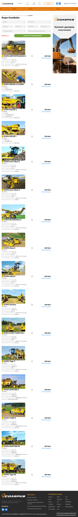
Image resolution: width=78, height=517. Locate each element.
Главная (4, 15)
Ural (58, 509)
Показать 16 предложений (32, 35)
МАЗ (58, 497)
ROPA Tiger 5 (9, 361)
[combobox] (14, 22)
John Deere (51, 509)
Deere (50, 502)
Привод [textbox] (18, 26)
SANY (58, 506)
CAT (58, 502)
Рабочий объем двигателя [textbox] (36, 31)
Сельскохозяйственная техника (15, 15)
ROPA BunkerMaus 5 (12, 220)
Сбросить (4, 35)
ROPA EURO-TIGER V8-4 (14, 333)
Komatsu (59, 499)
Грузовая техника (22, 9)
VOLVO (59, 504)
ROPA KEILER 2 (10, 110)
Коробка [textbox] (31, 26)
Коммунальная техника (34, 508)
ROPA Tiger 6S (10, 475)
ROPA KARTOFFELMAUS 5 (15, 56)
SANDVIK (68, 504)
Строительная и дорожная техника (44, 9)
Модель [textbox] (5, 26)
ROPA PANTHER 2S (12, 446)
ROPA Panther (10, 305)
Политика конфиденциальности (66, 513)
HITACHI (50, 504)
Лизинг (49, 3)
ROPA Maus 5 (9, 248)
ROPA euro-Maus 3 (12, 162)
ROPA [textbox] (5, 22)
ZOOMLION (51, 506)
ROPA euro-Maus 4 (12, 190)
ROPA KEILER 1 (10, 136)
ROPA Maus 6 (9, 276)
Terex (66, 499)
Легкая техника (7, 9)
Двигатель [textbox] (44, 26)
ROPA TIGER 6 (10, 418)
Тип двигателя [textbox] (7, 31)
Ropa (25, 15)
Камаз (50, 497)
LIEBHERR (68, 502)
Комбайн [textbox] (31, 22)
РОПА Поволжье (46, 58)
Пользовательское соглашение (66, 515)
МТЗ (49, 499)
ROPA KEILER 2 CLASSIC (14, 84)
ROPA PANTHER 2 (11, 390)
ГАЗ (66, 497)
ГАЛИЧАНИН (69, 506)
